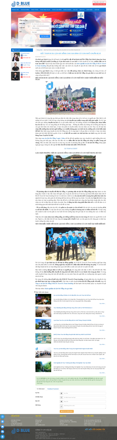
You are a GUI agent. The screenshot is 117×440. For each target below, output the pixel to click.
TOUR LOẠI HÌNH (56, 9)
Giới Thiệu (89, 9)
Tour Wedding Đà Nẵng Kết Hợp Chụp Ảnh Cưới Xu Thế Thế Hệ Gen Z (73, 307)
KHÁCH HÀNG (67, 9)
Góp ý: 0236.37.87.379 (89, 424)
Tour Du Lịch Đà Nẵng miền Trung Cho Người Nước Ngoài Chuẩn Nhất (73, 348)
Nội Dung (38, 405)
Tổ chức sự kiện (64, 424)
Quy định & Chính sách (16, 424)
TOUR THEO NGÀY (45, 9)
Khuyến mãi (38, 421)
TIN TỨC (75, 9)
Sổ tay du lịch (38, 420)
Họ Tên (37, 392)
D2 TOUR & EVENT (70, 148)
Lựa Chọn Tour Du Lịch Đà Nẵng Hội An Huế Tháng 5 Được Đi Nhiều (72, 320)
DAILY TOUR (34, 9)
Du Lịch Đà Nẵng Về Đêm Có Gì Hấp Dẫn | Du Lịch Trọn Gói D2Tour (72, 295)
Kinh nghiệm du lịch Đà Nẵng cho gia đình (58, 288)
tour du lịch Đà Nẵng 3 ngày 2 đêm (53, 138)
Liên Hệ (97, 9)
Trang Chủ (15, 9)
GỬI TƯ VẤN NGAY (67, 411)
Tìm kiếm (44, 36)
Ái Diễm (24, 55)
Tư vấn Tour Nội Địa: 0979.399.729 (92, 420)
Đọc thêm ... (103, 303)
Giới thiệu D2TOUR (15, 420)
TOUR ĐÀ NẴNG (25, 9)
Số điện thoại (39, 397)
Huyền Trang (25, 65)
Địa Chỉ (37, 401)
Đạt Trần (24, 74)
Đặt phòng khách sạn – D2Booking (68, 421)
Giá (20, 31)
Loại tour (22, 27)
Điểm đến (22, 23)
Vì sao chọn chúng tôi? (16, 423)
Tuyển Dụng (14, 421)
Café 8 (37, 423)
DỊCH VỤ (82, 9)
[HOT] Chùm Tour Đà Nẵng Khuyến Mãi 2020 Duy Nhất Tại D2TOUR (72, 334)
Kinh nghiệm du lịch (40, 424)
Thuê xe (62, 423)
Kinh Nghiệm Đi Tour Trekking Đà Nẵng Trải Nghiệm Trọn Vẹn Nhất (72, 363)
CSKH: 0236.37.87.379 (89, 423)
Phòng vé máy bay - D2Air (66, 420)
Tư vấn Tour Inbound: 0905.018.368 (92, 421)
